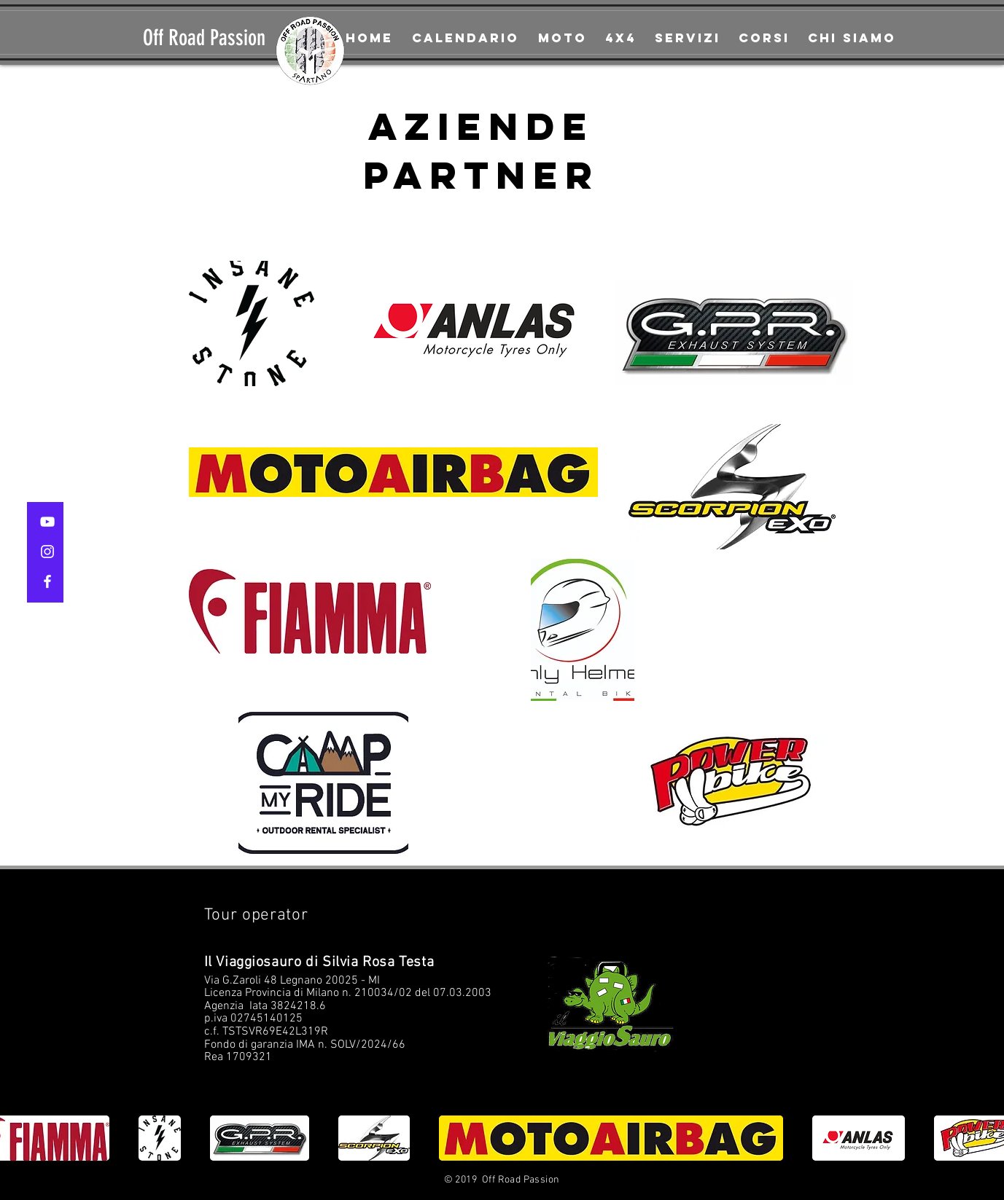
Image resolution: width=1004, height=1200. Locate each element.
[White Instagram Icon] (47, 551)
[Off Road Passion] (214, 38)
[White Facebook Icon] (47, 581)
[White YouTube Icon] (47, 521)
